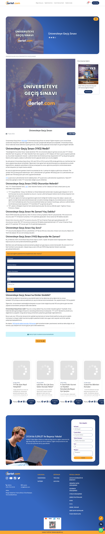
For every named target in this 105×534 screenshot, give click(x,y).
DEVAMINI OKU (31, 402)
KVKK (71, 500)
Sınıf (9, 276)
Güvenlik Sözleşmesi (73, 489)
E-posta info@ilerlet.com (25, 486)
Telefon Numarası (13, 271)
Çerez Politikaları (75, 497)
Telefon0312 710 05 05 (10, 486)
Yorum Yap (41, 341)
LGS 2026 (56, 481)
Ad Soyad (10, 258)
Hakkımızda (68, 3)
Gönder (10, 289)
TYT (7, 178)
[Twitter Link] (72, 134)
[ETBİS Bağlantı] (52, 525)
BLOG (15, 56)
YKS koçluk (32, 323)
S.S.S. (71, 504)
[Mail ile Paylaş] (74, 134)
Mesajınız (76, 449)
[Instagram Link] (7, 478)
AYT (27, 187)
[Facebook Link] (70, 134)
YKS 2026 (56, 478)
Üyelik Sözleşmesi (75, 494)
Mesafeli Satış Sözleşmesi (74, 484)
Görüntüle (88, 92)
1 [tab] (40, 125)
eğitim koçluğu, (24, 323)
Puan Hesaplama (75, 514)
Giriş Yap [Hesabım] (95, 3)
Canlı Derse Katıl (59, 3)
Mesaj (9, 282)
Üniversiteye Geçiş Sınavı (27, 56)
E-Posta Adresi (12, 265)
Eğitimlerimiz (48, 3)
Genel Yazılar (74, 507)
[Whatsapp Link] (101, 530)
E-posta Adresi (77, 432)
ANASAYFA (9, 56)
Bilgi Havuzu (39, 3)
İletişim (40, 481)
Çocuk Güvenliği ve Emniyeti (76, 479)
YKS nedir (24, 141)
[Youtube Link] (10, 478)
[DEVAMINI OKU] (21, 379)
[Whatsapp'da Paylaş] (68, 134)
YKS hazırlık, (16, 323)
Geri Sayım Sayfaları (76, 510)
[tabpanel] (40, 93)
